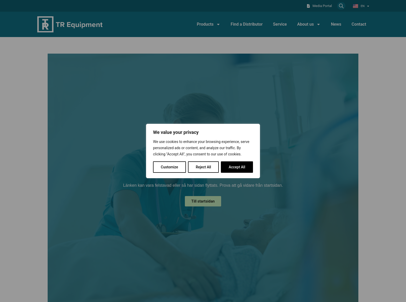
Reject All (203, 167)
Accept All (237, 167)
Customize (169, 167)
